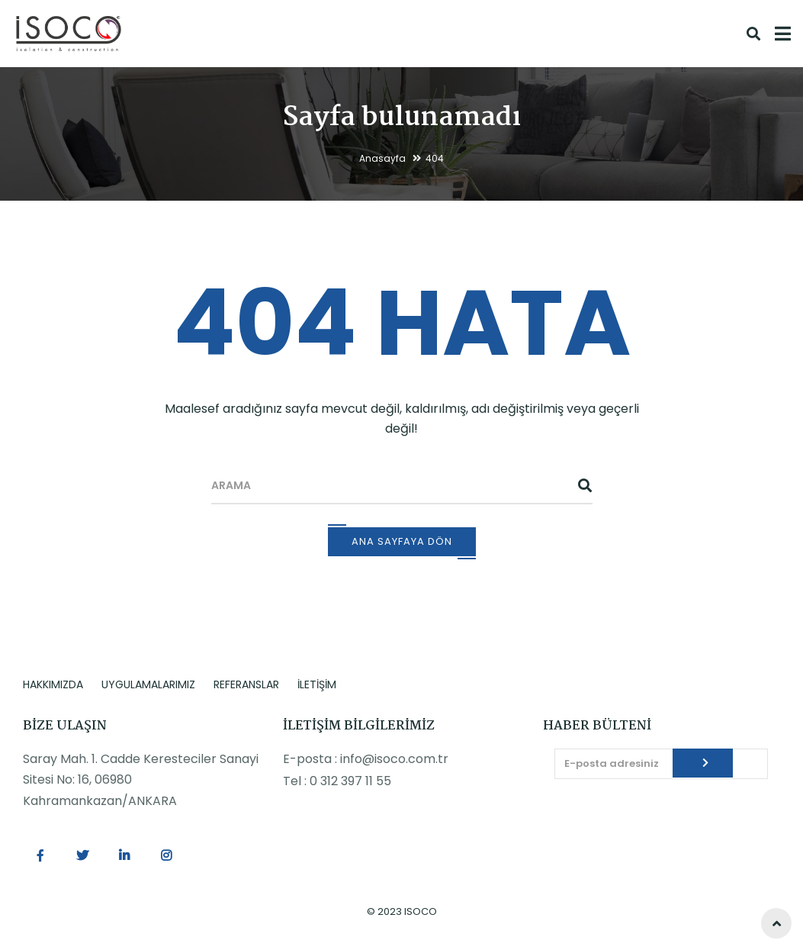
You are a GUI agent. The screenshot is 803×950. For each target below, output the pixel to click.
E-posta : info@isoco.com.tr (365, 759)
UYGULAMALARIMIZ (148, 684)
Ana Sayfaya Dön (402, 541)
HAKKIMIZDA (53, 684)
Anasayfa (382, 158)
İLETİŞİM (316, 684)
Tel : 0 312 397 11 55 (337, 781)
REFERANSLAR (246, 684)
